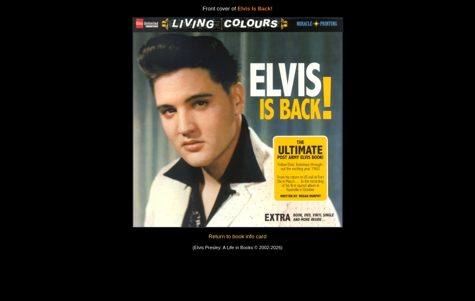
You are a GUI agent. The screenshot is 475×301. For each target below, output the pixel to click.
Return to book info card (238, 236)
